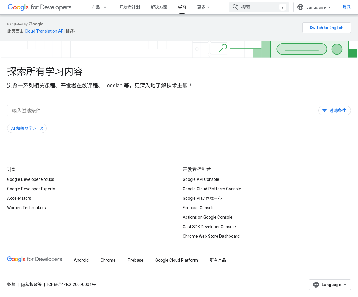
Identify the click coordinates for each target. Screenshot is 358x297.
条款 (11, 284)
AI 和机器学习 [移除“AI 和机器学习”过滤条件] (24, 128)
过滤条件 (334, 111)
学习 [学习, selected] (182, 7)
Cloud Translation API (45, 31)
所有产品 (218, 260)
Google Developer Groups (30, 179)
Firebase (136, 260)
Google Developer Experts (31, 188)
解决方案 (159, 7)
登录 (347, 7)
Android (81, 260)
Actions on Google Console (208, 217)
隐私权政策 (31, 284)
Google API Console (201, 179)
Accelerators (19, 198)
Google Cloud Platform (176, 260)
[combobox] (259, 7)
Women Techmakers (26, 207)
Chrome (108, 260)
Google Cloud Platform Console (212, 188)
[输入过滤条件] (114, 110)
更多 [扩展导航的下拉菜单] (201, 7)
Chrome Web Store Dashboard (211, 236)
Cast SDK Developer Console (209, 226)
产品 (95, 7)
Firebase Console (199, 207)
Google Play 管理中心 (202, 198)
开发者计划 (129, 7)
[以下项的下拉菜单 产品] (107, 7)
